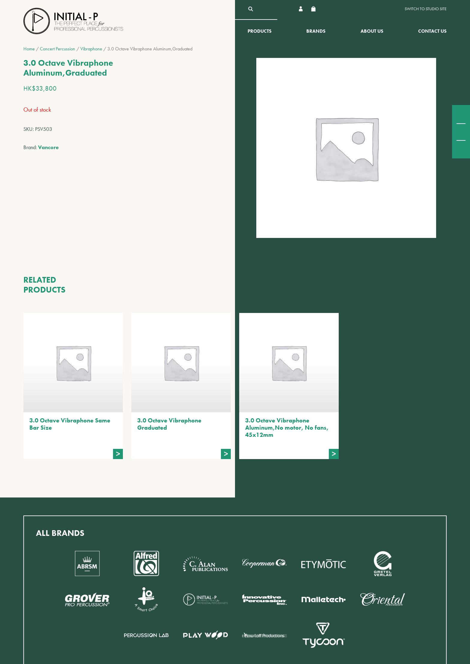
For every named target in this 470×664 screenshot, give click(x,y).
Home (29, 49)
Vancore (48, 147)
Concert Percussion (57, 49)
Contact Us (432, 31)
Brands (316, 31)
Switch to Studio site (426, 8)
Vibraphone (91, 49)
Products (260, 31)
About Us (372, 31)
